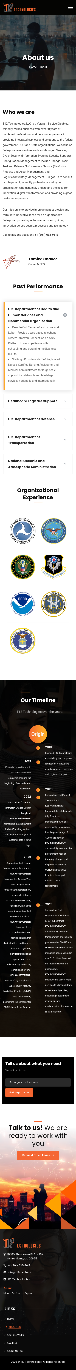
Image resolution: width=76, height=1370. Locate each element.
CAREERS (12, 1343)
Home (33, 67)
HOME (10, 1319)
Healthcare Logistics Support (32, 401)
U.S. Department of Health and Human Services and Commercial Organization (33, 315)
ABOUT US (15, 1327)
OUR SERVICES (15, 1335)
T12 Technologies (19, 1279)
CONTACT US (15, 1351)
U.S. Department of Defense (31, 419)
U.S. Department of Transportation (24, 440)
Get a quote (19, 1092)
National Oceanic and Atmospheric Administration (32, 464)
